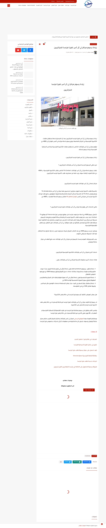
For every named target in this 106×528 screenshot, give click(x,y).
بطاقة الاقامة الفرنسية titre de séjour (85, 356)
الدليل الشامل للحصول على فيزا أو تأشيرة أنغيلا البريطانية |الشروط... (69, 37)
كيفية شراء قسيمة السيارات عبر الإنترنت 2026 (16, 75)
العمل (30, 110)
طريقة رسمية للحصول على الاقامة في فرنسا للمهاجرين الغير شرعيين (75, 367)
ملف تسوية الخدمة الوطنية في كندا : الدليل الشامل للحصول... (16, 67)
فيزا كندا (67, 5)
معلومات (29, 130)
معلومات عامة (22, 5)
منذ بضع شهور (19, 63)
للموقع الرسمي (79, 319)
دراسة (30, 113)
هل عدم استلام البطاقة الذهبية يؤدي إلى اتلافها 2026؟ (17, 90)
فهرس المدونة (60, 1)
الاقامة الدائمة (28, 107)
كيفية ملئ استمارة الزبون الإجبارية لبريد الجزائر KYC (17, 82)
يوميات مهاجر (82, 525)
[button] (86, 461)
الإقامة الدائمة (31, 5)
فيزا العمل (54, 5)
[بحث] (8, 5)
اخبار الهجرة (29, 104)
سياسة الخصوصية (70, 1)
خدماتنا (53, 1)
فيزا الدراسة (47, 5)
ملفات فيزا (61, 5)
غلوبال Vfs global (71, 197)
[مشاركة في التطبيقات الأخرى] (61, 461)
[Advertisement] (53, 21)
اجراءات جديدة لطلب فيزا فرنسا (87, 361)
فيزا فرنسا (73, 5)
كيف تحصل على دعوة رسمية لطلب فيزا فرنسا (82, 350)
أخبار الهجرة (39, 5)
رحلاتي (30, 116)
